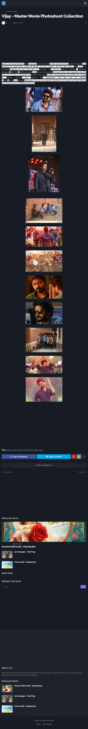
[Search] (44, 587)
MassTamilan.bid (48, 720)
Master (21, 450)
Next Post (81, 472)
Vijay (41, 450)
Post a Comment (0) (44, 465)
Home (4, 11)
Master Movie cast (31, 450)
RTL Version (47, 724)
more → (35, 675)
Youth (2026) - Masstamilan (25, 562)
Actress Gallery (12, 11)
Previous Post (7, 472)
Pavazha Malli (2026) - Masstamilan (19, 546)
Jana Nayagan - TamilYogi (24, 552)
